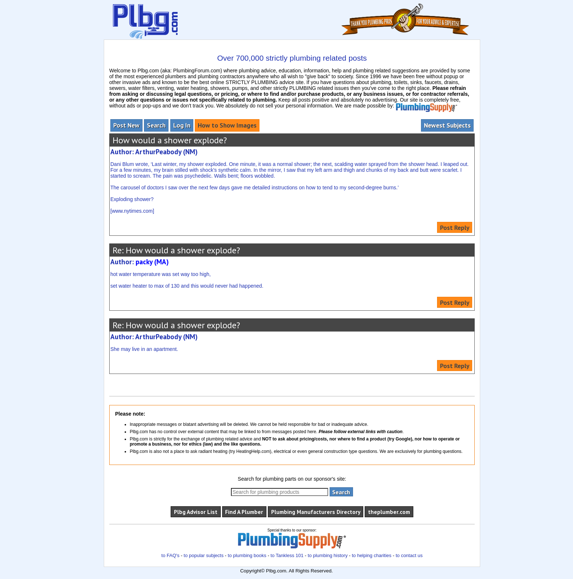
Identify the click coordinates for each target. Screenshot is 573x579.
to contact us (409, 555)
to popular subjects (204, 555)
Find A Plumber (244, 511)
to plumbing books (247, 555)
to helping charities (371, 555)
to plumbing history (328, 555)
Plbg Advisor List (195, 511)
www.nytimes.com (132, 211)
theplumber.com (389, 511)
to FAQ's (170, 555)
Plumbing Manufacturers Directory (315, 511)
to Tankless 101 (286, 555)
